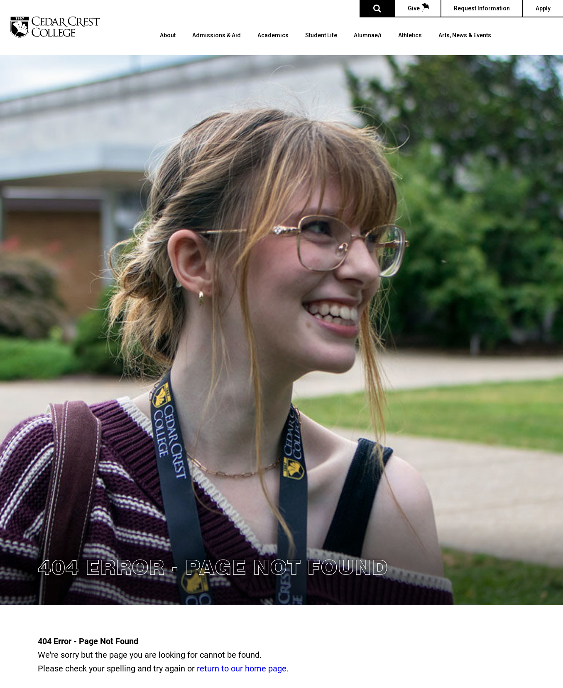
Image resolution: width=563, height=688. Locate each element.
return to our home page (241, 668)
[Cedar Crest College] (55, 27)
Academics (273, 35)
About (168, 35)
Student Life (321, 35)
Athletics (410, 35)
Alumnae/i (368, 35)
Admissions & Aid (216, 35)
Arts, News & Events (464, 35)
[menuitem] (168, 43)
